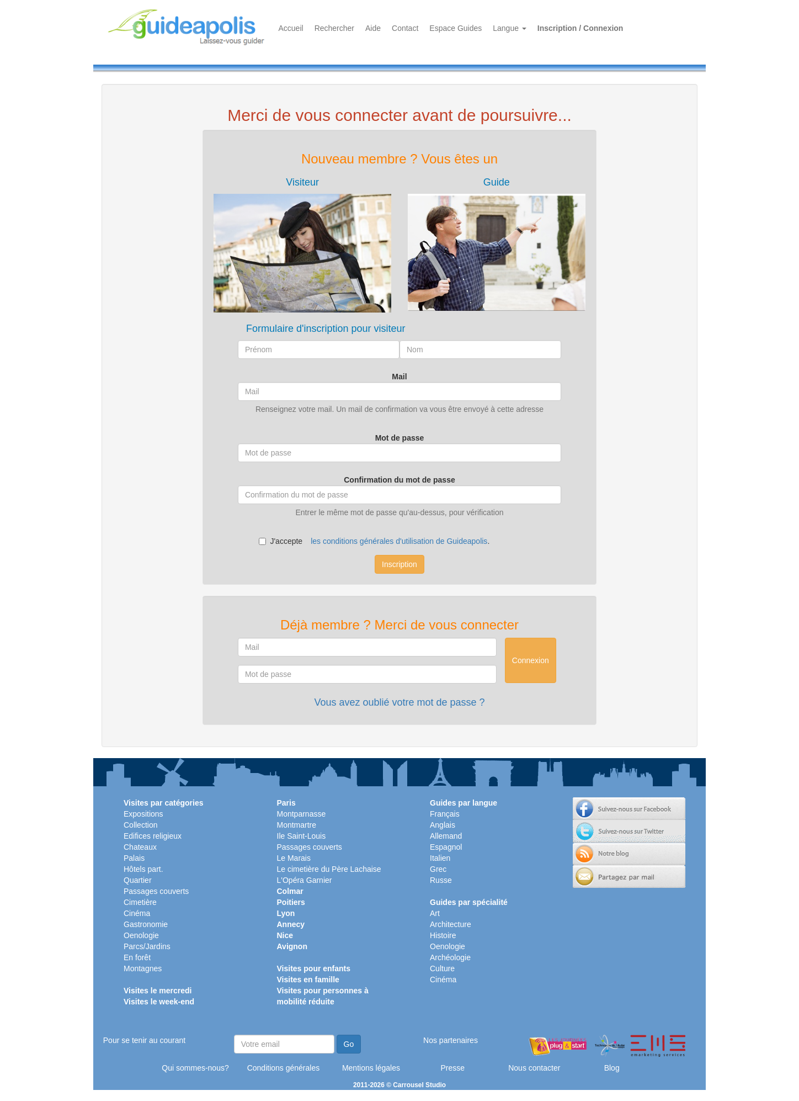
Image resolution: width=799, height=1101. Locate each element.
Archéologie (450, 957)
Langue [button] (509, 28)
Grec (438, 869)
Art (435, 913)
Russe (441, 880)
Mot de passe (399, 437)
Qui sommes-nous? (195, 1067)
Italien (440, 858)
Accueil (291, 28)
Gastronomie (146, 924)
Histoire (443, 935)
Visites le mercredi (157, 990)
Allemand (446, 836)
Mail (399, 376)
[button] (302, 245)
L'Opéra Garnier (304, 880)
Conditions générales (283, 1067)
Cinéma (137, 913)
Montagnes (143, 968)
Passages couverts (156, 891)
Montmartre (297, 825)
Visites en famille (308, 979)
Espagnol (446, 847)
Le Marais (294, 858)
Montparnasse (301, 813)
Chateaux (140, 847)
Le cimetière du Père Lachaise (329, 869)
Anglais (442, 825)
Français (445, 813)
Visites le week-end (159, 1001)
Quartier (138, 880)
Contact (405, 28)
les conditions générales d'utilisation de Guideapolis (399, 541)
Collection (140, 825)
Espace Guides (455, 28)
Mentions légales (371, 1067)
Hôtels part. (143, 869)
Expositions (143, 813)
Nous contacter (534, 1067)
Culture (442, 968)
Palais (134, 858)
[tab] (302, 245)
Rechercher (334, 28)
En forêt (137, 957)
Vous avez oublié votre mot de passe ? (399, 702)
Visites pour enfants (314, 968)
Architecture (450, 924)
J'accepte (280, 541)
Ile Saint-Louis (301, 836)
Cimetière (140, 902)
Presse (452, 1067)
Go (349, 1044)
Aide (373, 28)
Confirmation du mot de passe (399, 479)
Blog (612, 1067)
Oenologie (141, 935)
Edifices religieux (153, 836)
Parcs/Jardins (147, 946)
